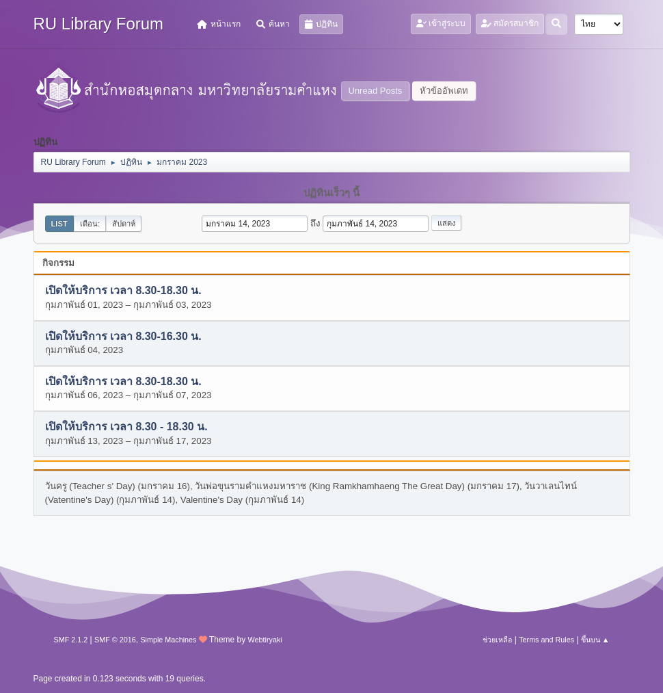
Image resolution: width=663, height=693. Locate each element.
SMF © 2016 (115, 640)
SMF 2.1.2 (71, 640)
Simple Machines (168, 640)
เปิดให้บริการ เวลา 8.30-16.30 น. (123, 336)
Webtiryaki (265, 640)
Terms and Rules (546, 640)
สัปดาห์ (123, 224)
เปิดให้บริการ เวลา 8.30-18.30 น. (123, 291)
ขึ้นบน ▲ (595, 640)
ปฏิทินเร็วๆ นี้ (331, 192)
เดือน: (90, 224)
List (59, 224)
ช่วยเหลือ (497, 640)
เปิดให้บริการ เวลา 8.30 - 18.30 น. (126, 427)
